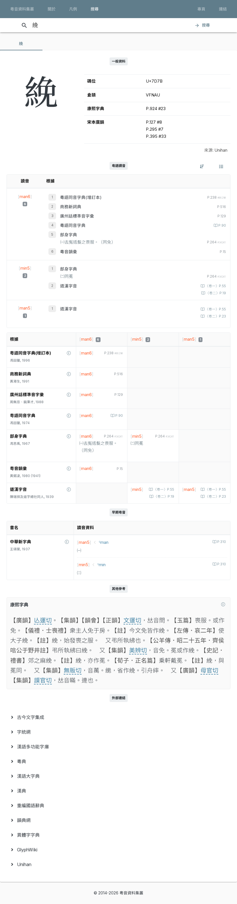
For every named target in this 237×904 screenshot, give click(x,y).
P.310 (221, 542)
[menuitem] (118, 717)
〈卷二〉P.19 (215, 293)
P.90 (221, 225)
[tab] (21, 43)
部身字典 (68, 234)
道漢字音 (68, 286)
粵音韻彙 (68, 251)
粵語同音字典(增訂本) (81, 197)
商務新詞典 (70, 206)
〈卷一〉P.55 (215, 286)
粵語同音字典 (73, 225)
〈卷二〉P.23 (215, 316)
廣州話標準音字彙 (77, 216)
